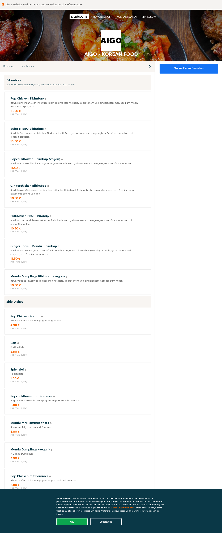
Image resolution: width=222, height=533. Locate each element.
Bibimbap (8, 66)
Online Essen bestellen (189, 68)
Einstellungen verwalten (123, 507)
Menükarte (79, 17)
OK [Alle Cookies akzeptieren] (72, 521)
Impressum (148, 17)
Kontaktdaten (127, 17)
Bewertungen (102, 17)
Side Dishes (27, 66)
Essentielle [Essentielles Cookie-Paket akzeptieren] (106, 521)
